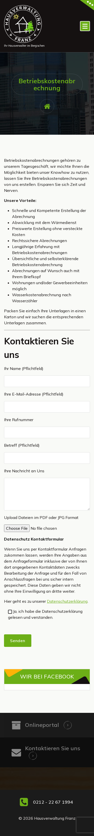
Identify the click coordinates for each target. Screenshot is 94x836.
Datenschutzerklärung (67, 601)
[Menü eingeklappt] (85, 26)
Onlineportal (42, 724)
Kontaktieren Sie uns (52, 748)
